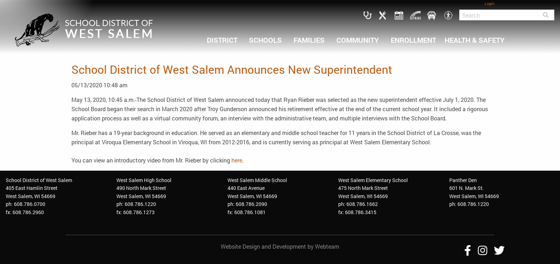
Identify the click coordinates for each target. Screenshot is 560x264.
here (236, 160)
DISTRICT (222, 40)
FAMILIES (309, 40)
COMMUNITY (357, 40)
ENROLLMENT (413, 40)
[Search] (498, 15)
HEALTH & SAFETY (475, 40)
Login (489, 3)
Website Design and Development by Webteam (280, 246)
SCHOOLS (265, 40)
